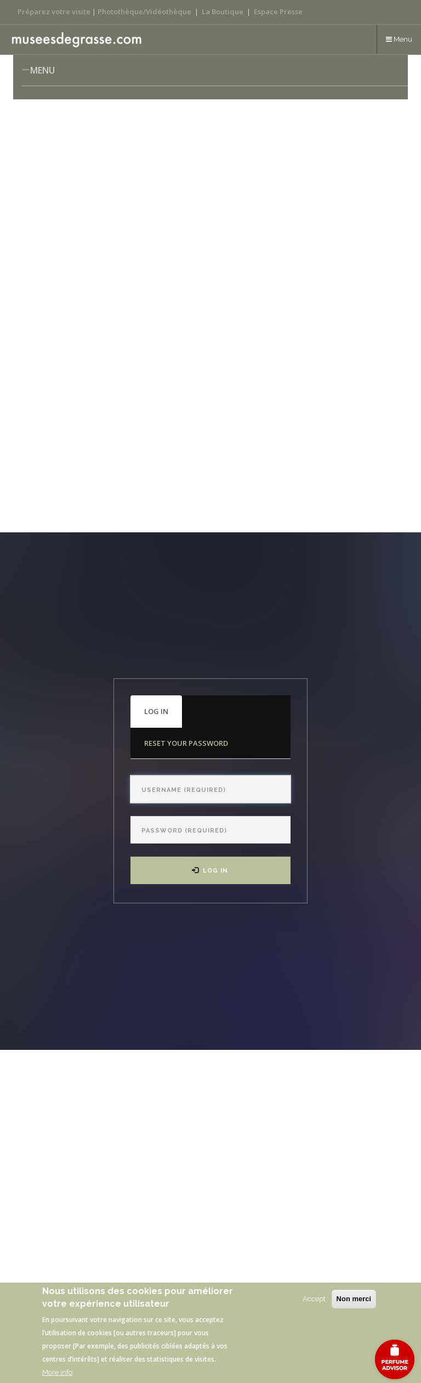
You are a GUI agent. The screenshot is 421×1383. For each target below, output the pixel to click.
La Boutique (222, 11)
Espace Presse (278, 11)
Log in (163, 716)
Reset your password (186, 743)
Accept (314, 1299)
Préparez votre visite (54, 11)
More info (57, 1372)
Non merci (354, 1299)
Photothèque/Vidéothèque (144, 11)
